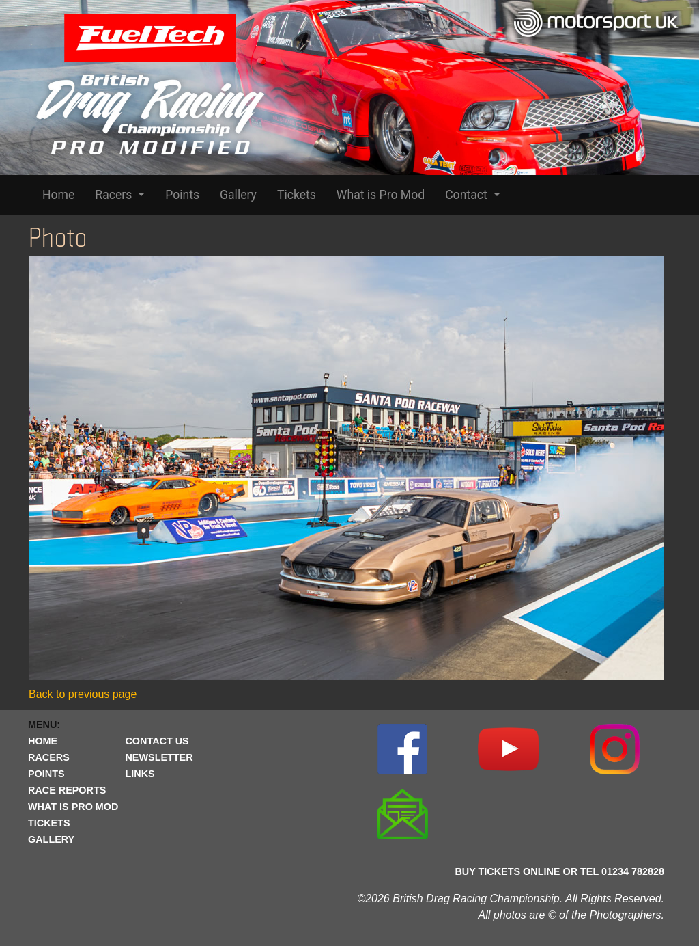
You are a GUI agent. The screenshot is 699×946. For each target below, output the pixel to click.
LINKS (139, 773)
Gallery (238, 195)
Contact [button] (467, 195)
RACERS (49, 757)
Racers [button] (114, 195)
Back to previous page (83, 694)
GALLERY (51, 839)
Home (58, 195)
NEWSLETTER (158, 757)
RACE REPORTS (67, 790)
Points (182, 195)
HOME (42, 740)
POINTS (46, 773)
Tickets (296, 195)
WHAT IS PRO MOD (73, 806)
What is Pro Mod (381, 195)
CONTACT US (156, 740)
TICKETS (49, 822)
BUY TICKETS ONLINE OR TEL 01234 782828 (559, 871)
